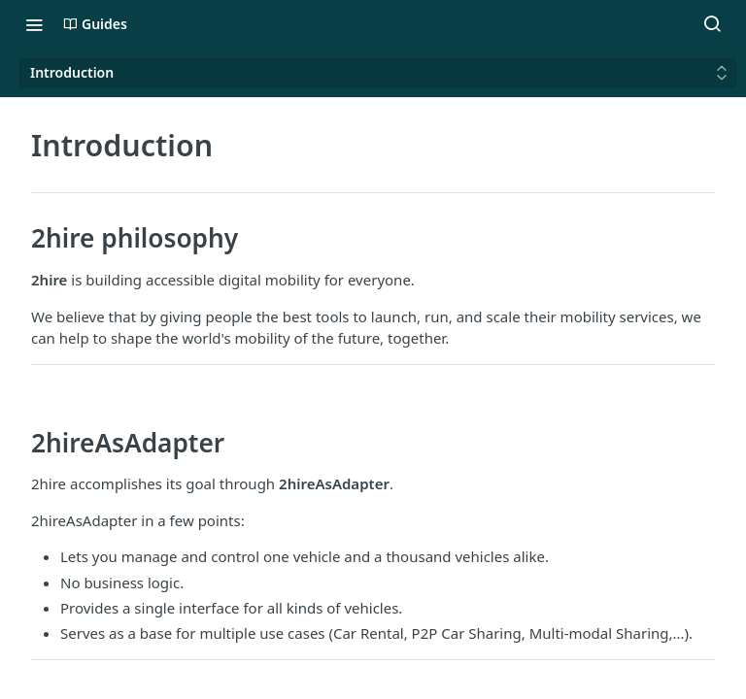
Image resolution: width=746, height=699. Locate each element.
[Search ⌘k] (712, 24)
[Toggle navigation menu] (34, 24)
